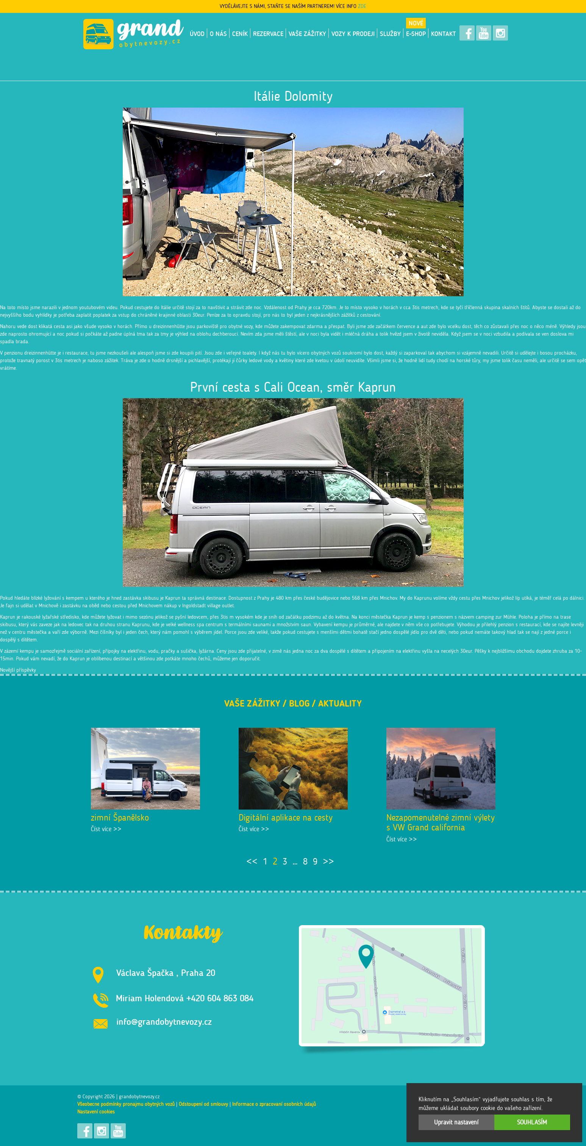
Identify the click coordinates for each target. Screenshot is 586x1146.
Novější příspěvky (18, 670)
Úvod (197, 34)
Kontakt (443, 34)
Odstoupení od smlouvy (203, 1104)
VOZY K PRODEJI (353, 34)
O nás (218, 34)
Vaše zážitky (307, 34)
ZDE (362, 6)
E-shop (416, 34)
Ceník (240, 34)
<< (252, 861)
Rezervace (268, 34)
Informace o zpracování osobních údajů (274, 1104)
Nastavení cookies (96, 1111)
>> (328, 861)
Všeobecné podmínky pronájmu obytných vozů (126, 1104)
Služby (390, 34)
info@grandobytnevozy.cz (164, 1021)
